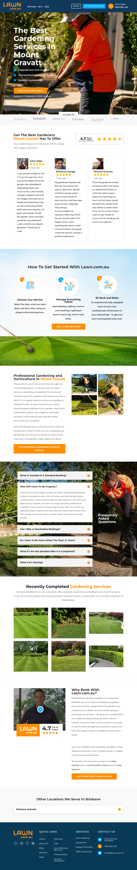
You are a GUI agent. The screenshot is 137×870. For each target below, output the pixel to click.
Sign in (76, 6)
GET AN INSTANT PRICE (94, 6)
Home (42, 839)
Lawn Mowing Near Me (61, 849)
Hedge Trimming (84, 847)
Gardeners (81, 842)
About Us (43, 843)
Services (31, 7)
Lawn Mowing (83, 838)
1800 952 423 (121, 7)
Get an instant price (68, 326)
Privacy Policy (60, 854)
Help (40, 7)
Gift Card (58, 839)
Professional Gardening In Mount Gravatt (39, 449)
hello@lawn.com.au (114, 853)
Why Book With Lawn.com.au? (94, 776)
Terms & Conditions (59, 860)
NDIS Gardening (84, 851)
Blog (41, 848)
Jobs (46, 7)
